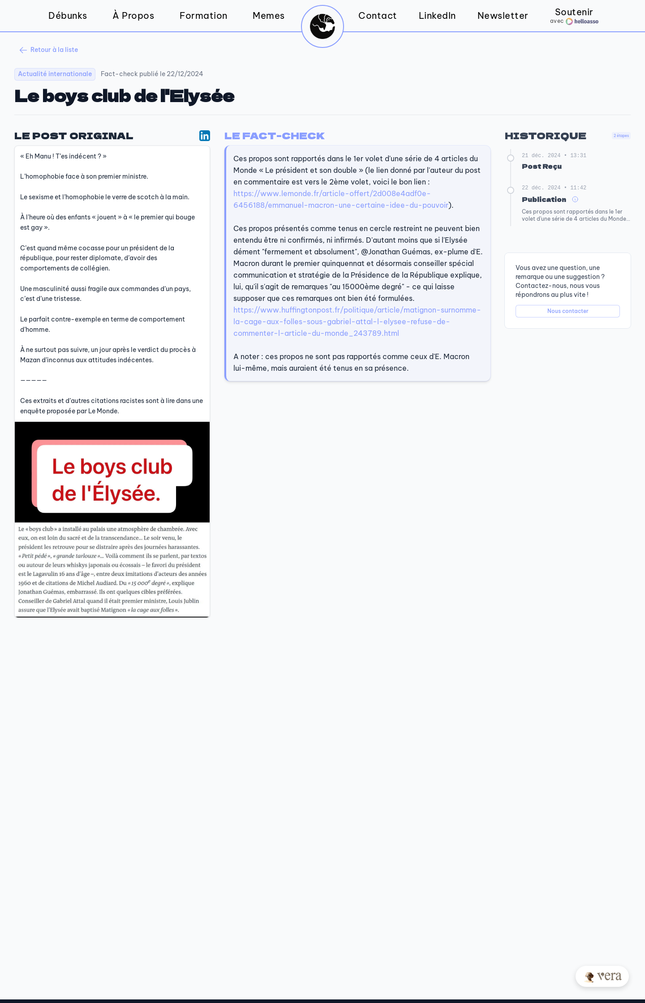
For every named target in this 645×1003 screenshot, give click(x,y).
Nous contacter (568, 311)
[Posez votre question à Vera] (602, 976)
